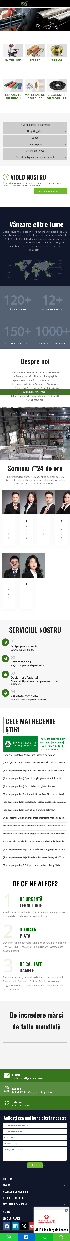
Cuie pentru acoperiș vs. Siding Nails (42, 865)
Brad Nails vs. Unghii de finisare (40, 786)
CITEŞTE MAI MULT (35, 391)
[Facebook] (6, 1226)
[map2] (35, 269)
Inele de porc (35, 144)
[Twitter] (24, 1226)
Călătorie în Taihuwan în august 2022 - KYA (47, 857)
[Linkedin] (15, 1226)
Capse (35, 137)
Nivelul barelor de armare (35, 124)
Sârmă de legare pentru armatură (35, 157)
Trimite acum (37, 1165)
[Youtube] (32, 1226)
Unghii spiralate (35, 150)
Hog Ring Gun (35, 131)
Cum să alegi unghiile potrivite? (40, 809)
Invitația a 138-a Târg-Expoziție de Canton (34, 755)
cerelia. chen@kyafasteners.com (28, 1078)
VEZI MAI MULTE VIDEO (50, 191)
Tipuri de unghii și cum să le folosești (43, 778)
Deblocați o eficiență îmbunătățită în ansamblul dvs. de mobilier (34, 833)
